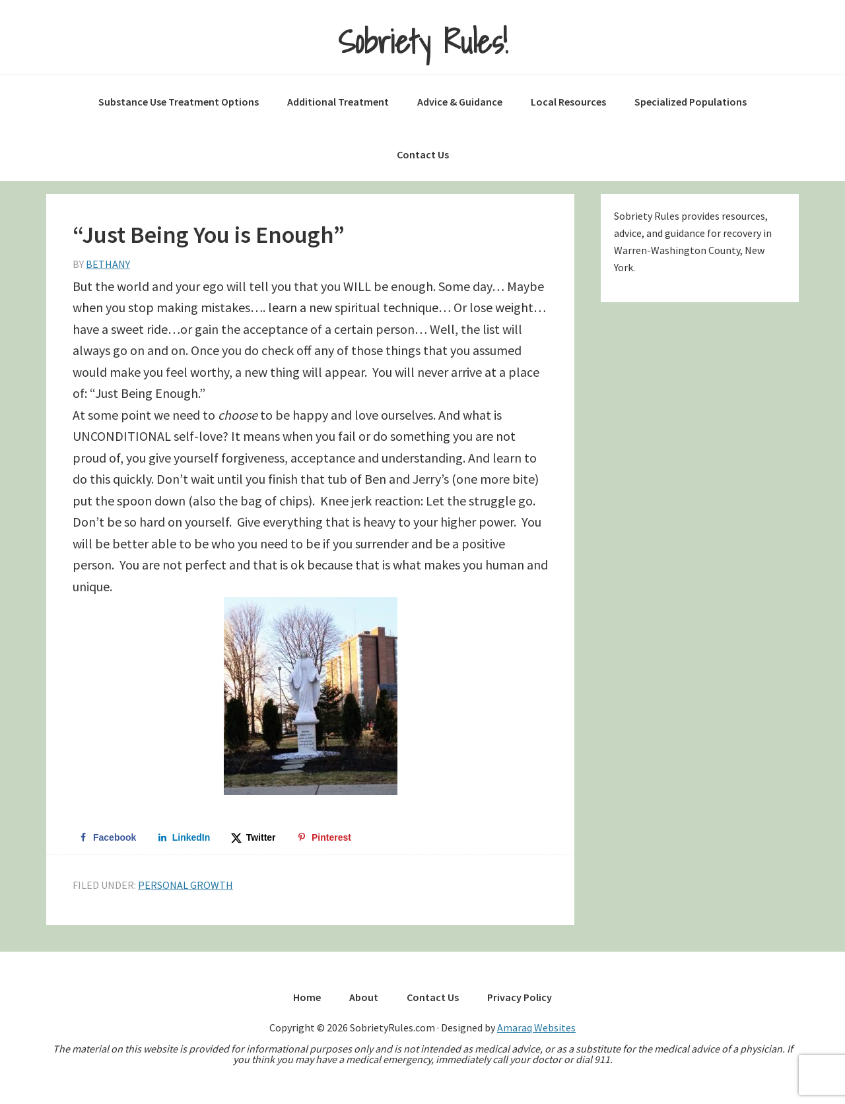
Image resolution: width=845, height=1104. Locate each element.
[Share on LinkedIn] (184, 837)
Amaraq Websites (536, 1027)
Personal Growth (185, 885)
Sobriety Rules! (422, 41)
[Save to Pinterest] (324, 837)
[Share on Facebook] (107, 837)
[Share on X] (254, 837)
